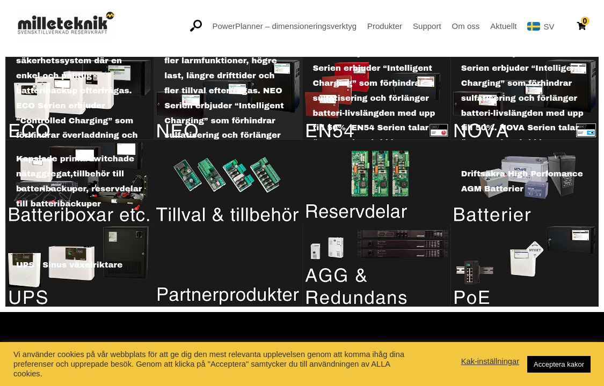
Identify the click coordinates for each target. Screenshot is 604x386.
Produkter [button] (384, 26)
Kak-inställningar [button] (490, 361)
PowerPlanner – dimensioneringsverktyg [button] (284, 26)
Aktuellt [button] (503, 26)
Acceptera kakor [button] (559, 364)
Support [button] (427, 26)
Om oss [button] (466, 26)
